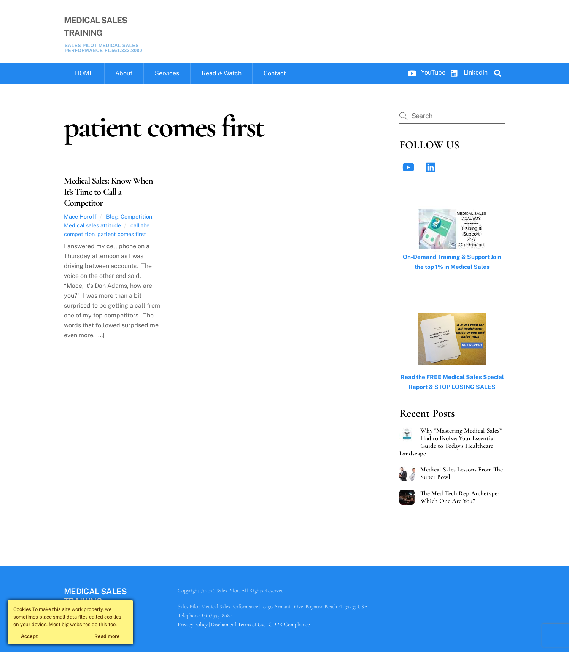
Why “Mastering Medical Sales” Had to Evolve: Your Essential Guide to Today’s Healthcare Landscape (450, 442)
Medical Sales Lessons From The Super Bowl (461, 473)
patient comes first (121, 234)
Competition (136, 216)
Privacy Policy (193, 624)
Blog (112, 216)
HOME (84, 73)
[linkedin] (432, 167)
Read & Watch (222, 73)
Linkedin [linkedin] (467, 72)
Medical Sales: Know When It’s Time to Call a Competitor (108, 191)
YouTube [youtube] (424, 72)
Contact (275, 73)
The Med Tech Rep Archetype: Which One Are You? (459, 497)
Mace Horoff (80, 216)
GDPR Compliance (289, 624)
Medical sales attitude (92, 225)
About (123, 73)
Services (167, 73)
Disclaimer (222, 624)
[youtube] (409, 167)
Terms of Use (251, 624)
